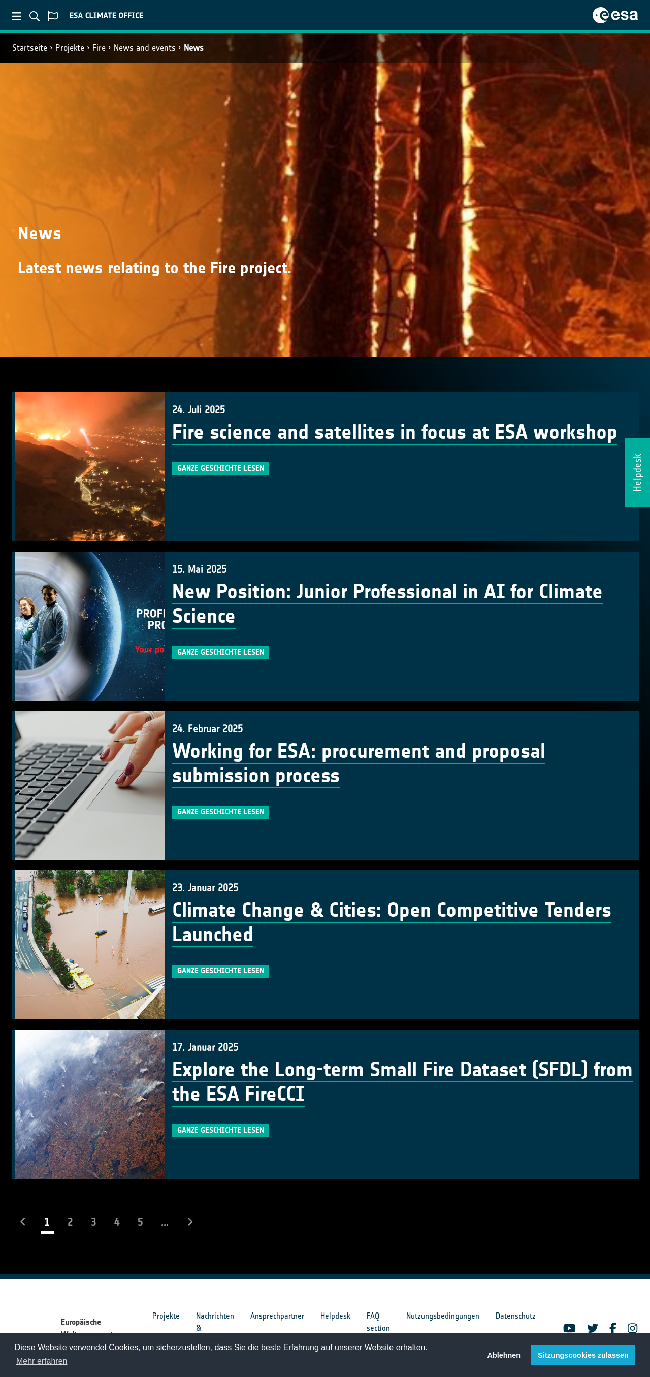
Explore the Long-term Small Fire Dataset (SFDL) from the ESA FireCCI (402, 1082)
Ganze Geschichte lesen (220, 468)
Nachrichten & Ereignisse (215, 1328)
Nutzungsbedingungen (442, 1316)
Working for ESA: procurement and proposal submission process (358, 763)
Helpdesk (335, 1316)
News (194, 48)
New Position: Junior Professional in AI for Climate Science (387, 604)
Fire (99, 48)
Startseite (29, 48)
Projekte (69, 48)
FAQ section (378, 1322)
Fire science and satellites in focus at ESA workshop (395, 432)
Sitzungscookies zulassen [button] (583, 1355)
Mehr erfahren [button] (42, 1361)
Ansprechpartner (277, 1316)
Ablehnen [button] (504, 1355)
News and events (145, 48)
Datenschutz (516, 1316)
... (165, 1222)
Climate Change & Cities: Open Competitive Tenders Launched (391, 922)
